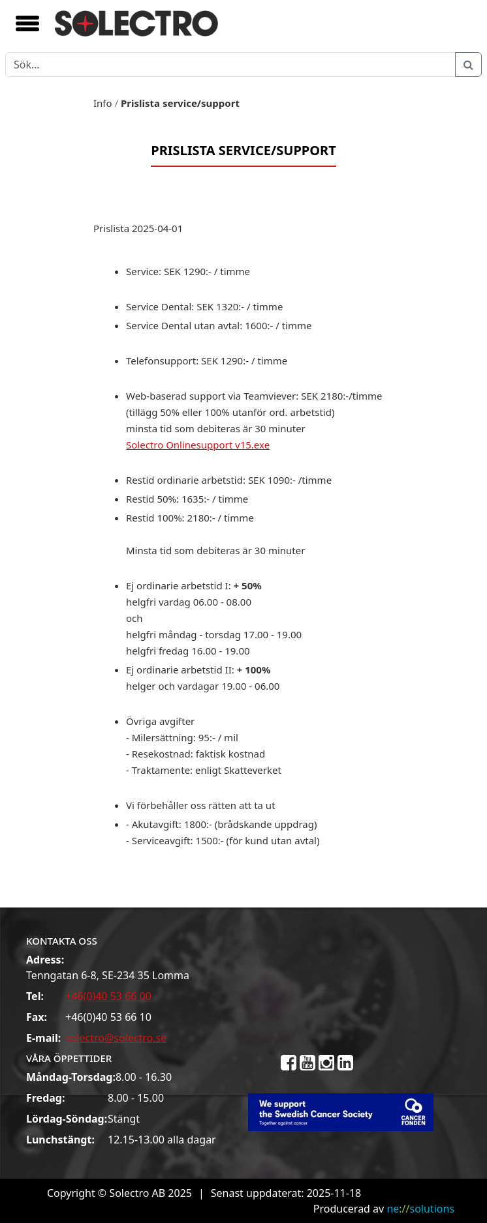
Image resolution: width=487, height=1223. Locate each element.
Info (102, 103)
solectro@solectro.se (115, 1038)
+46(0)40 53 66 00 (108, 996)
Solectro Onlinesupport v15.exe (198, 444)
